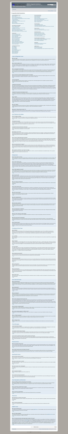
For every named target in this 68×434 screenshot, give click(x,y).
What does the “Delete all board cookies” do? (18, 23)
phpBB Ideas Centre (50, 414)
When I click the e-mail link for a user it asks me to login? (19, 31)
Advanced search (53, 5)
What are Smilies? (14, 48)
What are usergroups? (37, 17)
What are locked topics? (15, 52)
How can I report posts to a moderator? (17, 41)
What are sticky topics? (15, 51)
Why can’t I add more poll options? (16, 37)
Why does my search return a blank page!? (40, 34)
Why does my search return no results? (39, 33)
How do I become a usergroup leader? (39, 19)
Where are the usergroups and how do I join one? (40, 18)
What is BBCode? (14, 46)
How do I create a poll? (15, 36)
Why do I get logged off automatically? (17, 17)
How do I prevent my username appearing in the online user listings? (21, 18)
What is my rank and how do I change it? (17, 30)
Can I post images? (14, 49)
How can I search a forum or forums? (39, 32)
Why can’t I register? (14, 22)
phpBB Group (36, 409)
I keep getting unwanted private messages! (40, 25)
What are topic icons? (15, 53)
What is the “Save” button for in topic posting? (18, 42)
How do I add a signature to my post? (17, 35)
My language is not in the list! (16, 28)
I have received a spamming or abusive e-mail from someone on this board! (44, 26)
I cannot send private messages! (38, 24)
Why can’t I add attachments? (16, 39)
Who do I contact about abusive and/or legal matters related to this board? (44, 48)
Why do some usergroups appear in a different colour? (41, 20)
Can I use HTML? (14, 47)
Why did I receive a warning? (16, 40)
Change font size (55, 9)
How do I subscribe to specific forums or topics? (40, 39)
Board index (14, 9)
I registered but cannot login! (15, 20)
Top (13, 66)
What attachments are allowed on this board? (40, 43)
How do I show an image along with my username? (18, 29)
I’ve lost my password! (15, 19)
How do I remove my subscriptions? (39, 40)
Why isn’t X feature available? (38, 47)
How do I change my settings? (16, 26)
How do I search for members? (38, 35)
